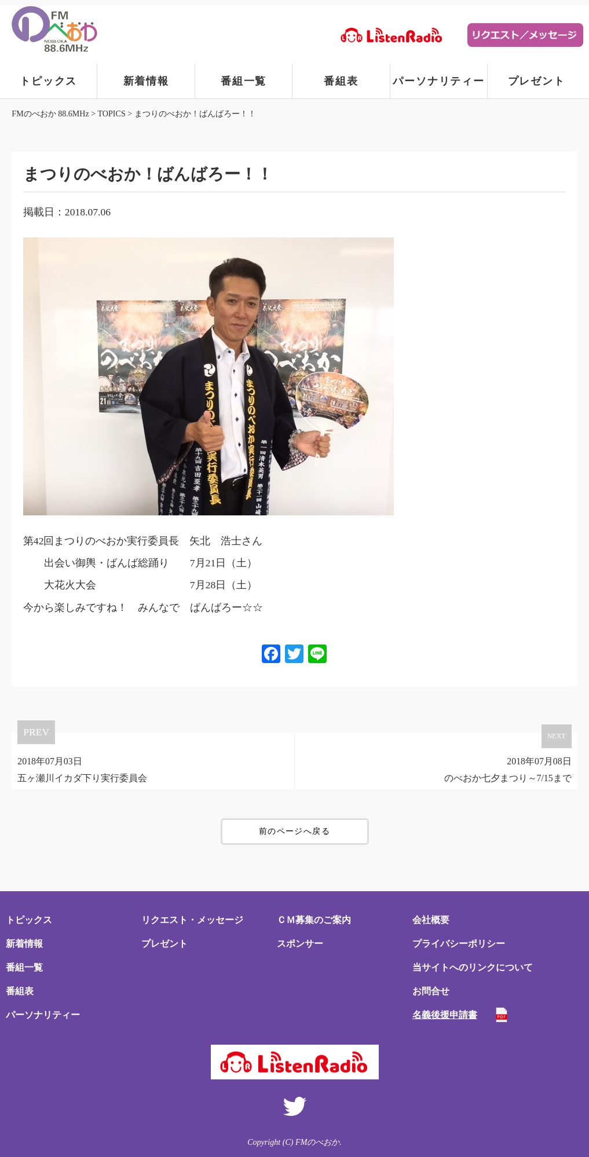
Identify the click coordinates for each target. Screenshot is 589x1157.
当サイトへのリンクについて (472, 967)
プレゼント (536, 81)
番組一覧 (243, 81)
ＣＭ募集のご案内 (314, 920)
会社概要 (430, 920)
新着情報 (146, 81)
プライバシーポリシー (458, 944)
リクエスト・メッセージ (192, 920)
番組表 (341, 81)
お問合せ (430, 991)
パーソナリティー (438, 81)
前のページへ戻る (294, 831)
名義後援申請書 (444, 1015)
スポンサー (300, 944)
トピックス (48, 81)
